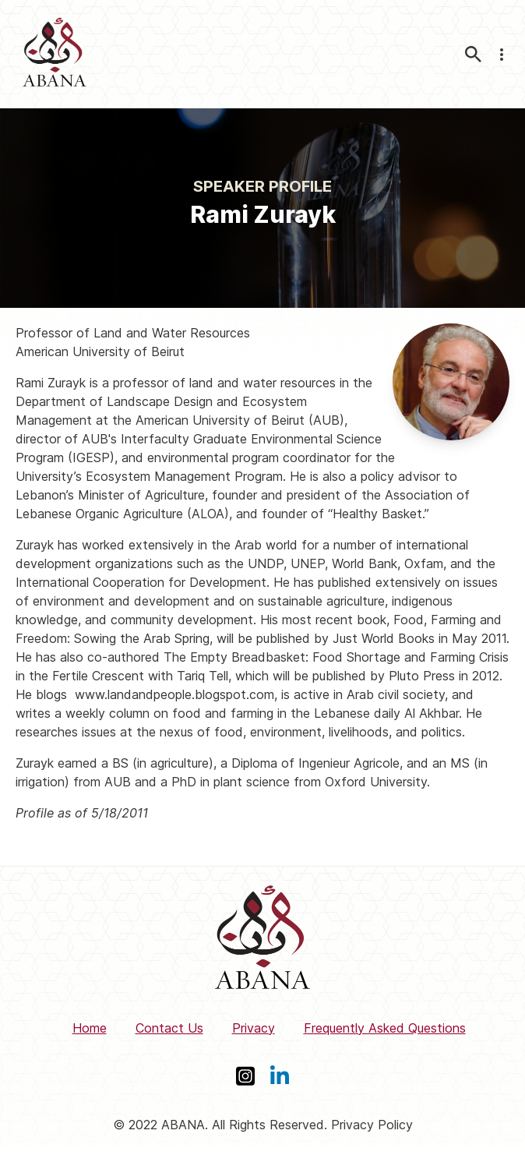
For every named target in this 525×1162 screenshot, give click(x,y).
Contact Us (169, 1028)
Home (89, 1028)
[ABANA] (54, 54)
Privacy (253, 1028)
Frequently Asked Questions (385, 1028)
